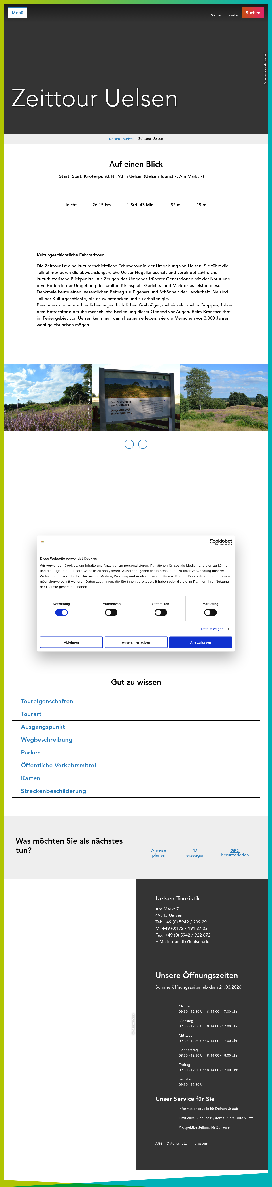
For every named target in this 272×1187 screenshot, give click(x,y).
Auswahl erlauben (136, 642)
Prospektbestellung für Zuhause (204, 1127)
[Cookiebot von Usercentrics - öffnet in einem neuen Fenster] (212, 542)
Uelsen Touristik (122, 139)
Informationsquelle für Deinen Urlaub (208, 1109)
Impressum (199, 1143)
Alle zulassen (200, 642)
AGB (159, 1143)
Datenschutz (177, 1143)
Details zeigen (212, 629)
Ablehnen (71, 642)
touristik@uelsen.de (189, 941)
